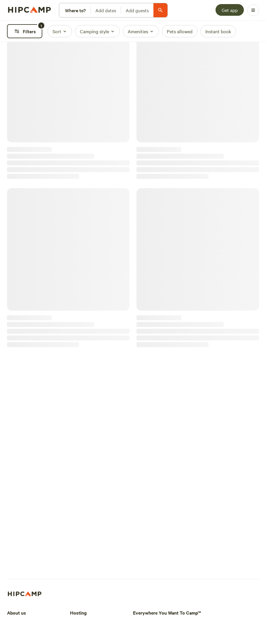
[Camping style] (97, 31)
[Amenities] (141, 31)
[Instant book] (218, 31)
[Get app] (230, 10)
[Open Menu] (253, 10)
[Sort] (60, 31)
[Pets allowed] (179, 31)
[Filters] (24, 31)
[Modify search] (113, 10)
